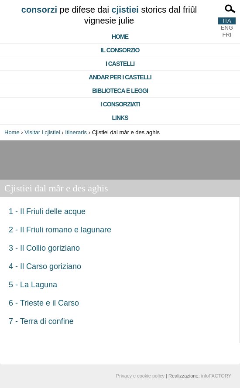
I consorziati (120, 104)
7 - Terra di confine (41, 321)
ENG (227, 27)
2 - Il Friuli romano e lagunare (60, 229)
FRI (227, 34)
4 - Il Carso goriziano (45, 266)
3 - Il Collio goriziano (44, 248)
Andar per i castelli (120, 77)
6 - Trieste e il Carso (44, 303)
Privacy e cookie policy (140, 375)
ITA (227, 20)
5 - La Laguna (33, 284)
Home (120, 36)
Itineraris (76, 132)
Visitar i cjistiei (42, 132)
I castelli (120, 63)
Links (120, 117)
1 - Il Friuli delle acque (47, 211)
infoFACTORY (216, 375)
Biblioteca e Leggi (120, 90)
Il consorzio (120, 50)
